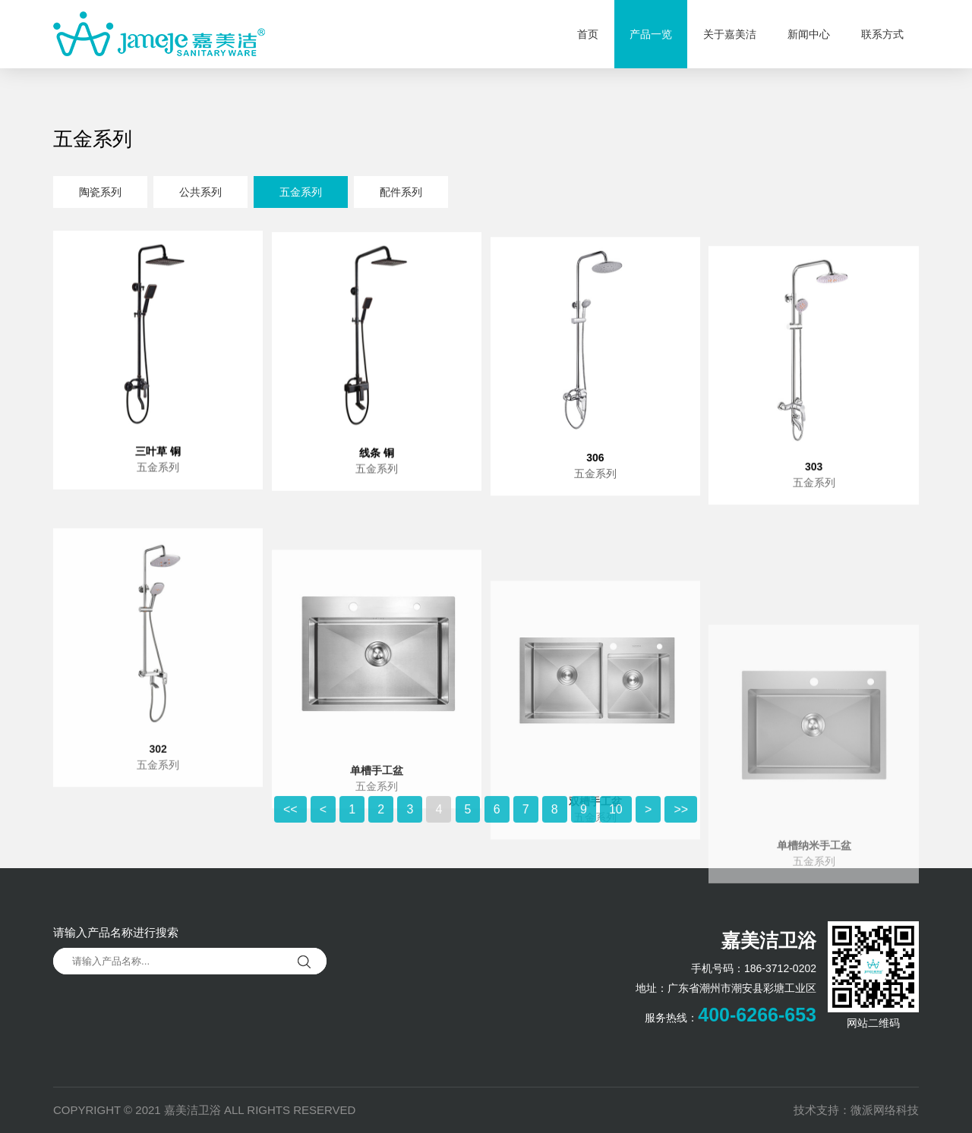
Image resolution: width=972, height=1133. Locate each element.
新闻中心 (808, 34)
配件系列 (401, 194)
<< (290, 827)
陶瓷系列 (100, 194)
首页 (587, 34)
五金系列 (300, 194)
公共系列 (200, 194)
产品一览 (651, 34)
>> (681, 827)
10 (616, 827)
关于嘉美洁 (729, 34)
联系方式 (882, 34)
